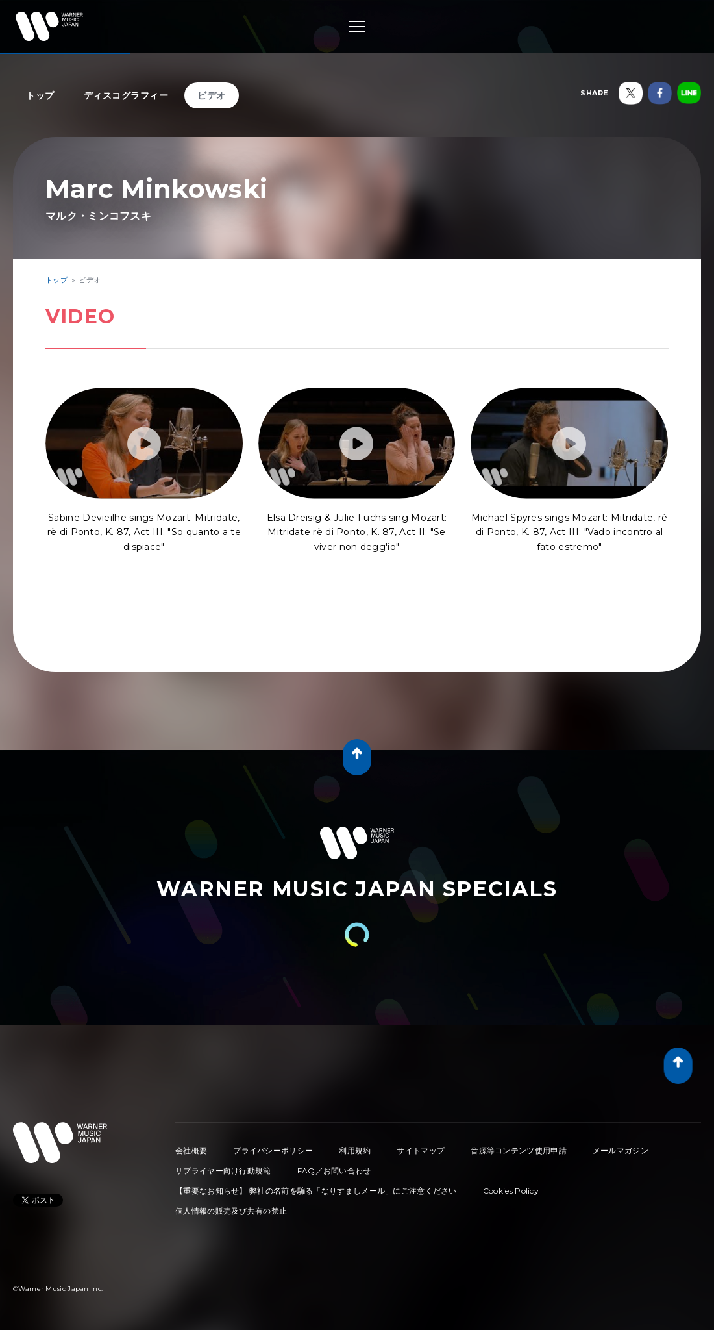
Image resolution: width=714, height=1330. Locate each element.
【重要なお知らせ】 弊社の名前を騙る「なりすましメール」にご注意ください (316, 1191)
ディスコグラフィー (126, 95)
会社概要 (191, 1150)
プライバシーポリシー (273, 1150)
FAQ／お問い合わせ (334, 1170)
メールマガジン (620, 1150)
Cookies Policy (511, 1191)
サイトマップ (421, 1150)
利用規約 (355, 1150)
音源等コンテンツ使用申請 (519, 1150)
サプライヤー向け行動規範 (223, 1170)
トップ (40, 95)
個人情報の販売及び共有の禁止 (231, 1211)
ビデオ (211, 95)
